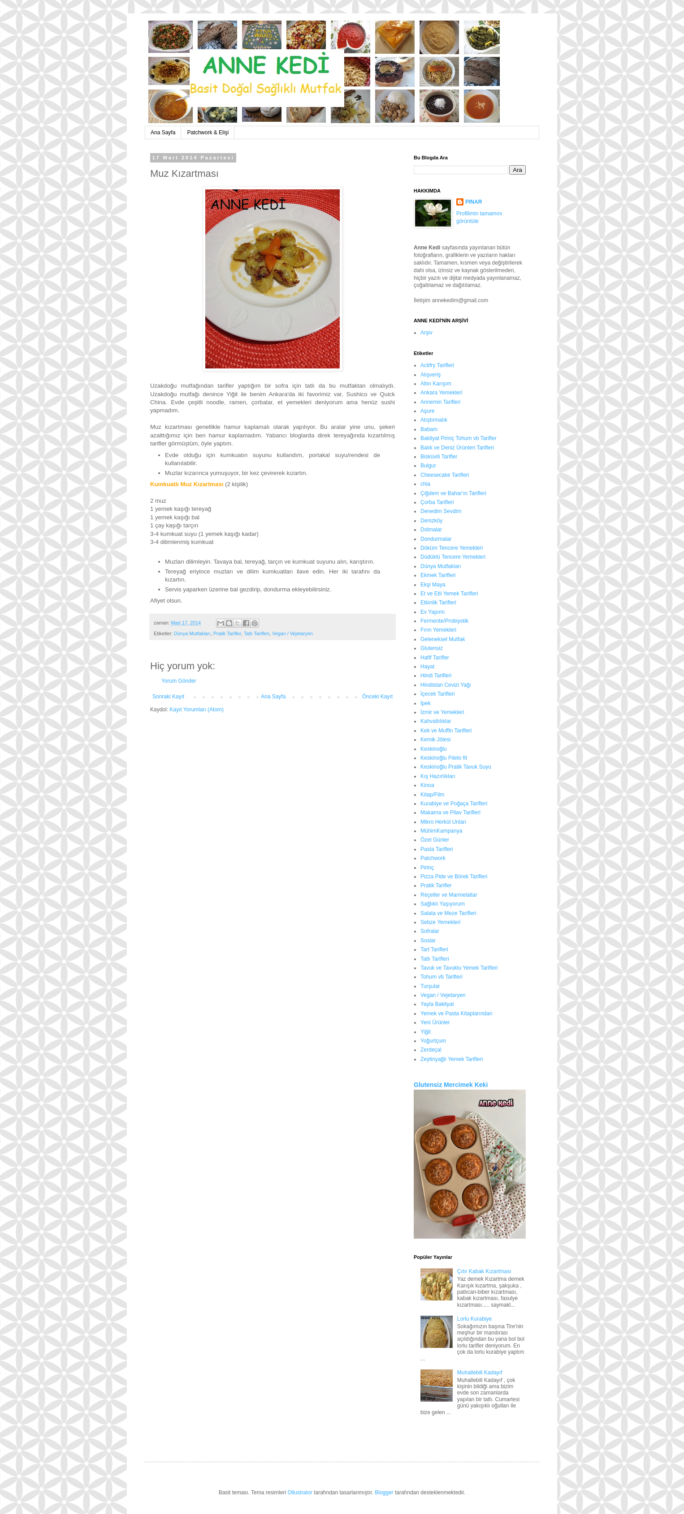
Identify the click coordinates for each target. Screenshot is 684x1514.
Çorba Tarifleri (437, 502)
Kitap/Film (432, 794)
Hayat (427, 666)
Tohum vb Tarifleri (441, 977)
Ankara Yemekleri (441, 392)
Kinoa (427, 785)
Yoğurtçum (433, 1041)
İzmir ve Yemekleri (442, 712)
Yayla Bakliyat (437, 1004)
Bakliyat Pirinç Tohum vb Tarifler (458, 438)
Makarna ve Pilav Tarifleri (450, 812)
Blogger (384, 1492)
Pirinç (427, 867)
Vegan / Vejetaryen (292, 633)
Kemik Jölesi (435, 739)
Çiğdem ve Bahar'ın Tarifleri (453, 493)
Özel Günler (434, 840)
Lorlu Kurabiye (474, 1319)
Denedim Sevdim (440, 511)
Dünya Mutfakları (192, 633)
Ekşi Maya (432, 585)
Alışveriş (430, 375)
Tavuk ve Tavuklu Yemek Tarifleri (459, 968)
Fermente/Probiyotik (444, 621)
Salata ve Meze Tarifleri (448, 913)
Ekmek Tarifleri (437, 575)
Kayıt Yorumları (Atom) (196, 709)
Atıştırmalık (433, 420)
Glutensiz (431, 648)
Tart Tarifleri (434, 949)
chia (425, 484)
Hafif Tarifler (434, 657)
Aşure (427, 411)
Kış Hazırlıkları (437, 776)
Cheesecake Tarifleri (444, 475)
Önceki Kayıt (377, 696)
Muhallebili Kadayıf (479, 1372)
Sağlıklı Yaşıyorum (442, 904)
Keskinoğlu (433, 749)
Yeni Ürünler (435, 1022)
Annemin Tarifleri (440, 402)
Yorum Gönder (178, 681)
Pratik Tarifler (227, 633)
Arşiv (426, 332)
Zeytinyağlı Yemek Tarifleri (451, 1059)
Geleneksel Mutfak (442, 639)
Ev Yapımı (432, 612)
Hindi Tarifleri (435, 675)
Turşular (430, 986)
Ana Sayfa (163, 132)
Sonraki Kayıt (168, 696)
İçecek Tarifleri (437, 694)
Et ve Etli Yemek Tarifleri (449, 593)
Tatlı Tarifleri (256, 633)
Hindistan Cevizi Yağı (445, 685)
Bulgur (428, 465)
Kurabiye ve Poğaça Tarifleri (453, 803)
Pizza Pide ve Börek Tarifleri (453, 876)
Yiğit (425, 1032)
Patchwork (433, 858)
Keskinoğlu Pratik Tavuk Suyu (455, 767)
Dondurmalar (435, 539)
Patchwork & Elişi (208, 132)
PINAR (473, 202)
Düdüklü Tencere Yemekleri (452, 557)
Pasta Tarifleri (436, 849)
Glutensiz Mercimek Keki (451, 1084)
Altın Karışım (435, 384)
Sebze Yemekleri (440, 922)
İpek (425, 703)
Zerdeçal (431, 1050)
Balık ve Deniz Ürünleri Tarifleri (457, 448)
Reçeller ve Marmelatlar (448, 895)
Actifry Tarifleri (437, 365)
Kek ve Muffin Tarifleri (446, 730)
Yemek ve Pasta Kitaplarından (456, 1013)
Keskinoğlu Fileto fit (443, 758)
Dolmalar (431, 529)
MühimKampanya (441, 831)
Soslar (428, 940)
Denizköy (431, 520)
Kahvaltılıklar (435, 721)
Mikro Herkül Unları (443, 822)
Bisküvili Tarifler (438, 456)
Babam (428, 429)
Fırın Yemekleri (438, 630)
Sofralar (429, 931)
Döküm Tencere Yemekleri (451, 548)
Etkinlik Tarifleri (438, 602)
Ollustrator (299, 1492)
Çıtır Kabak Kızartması (484, 1271)
